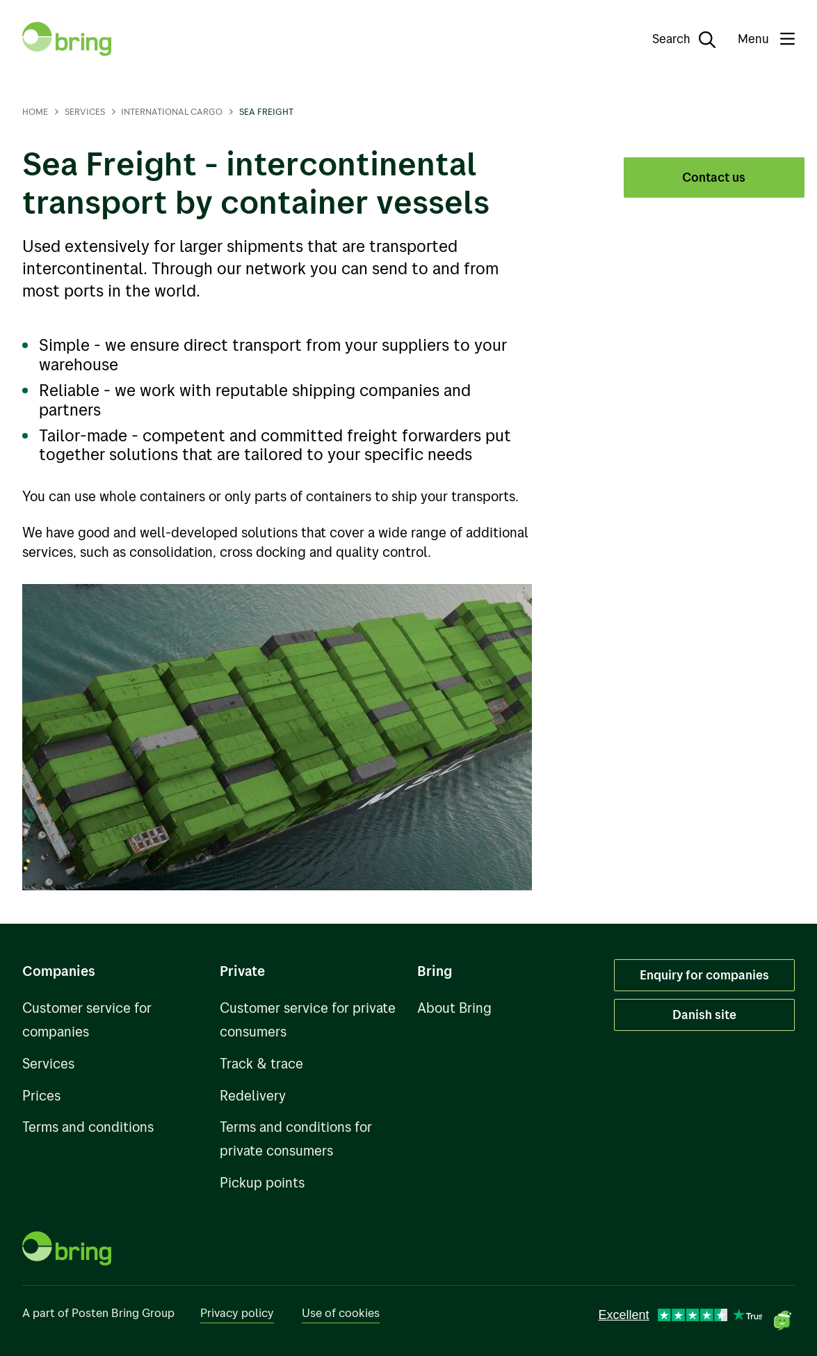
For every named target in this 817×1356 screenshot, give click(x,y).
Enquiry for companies (704, 974)
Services (85, 111)
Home (35, 111)
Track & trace (261, 1063)
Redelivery (253, 1095)
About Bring (454, 1007)
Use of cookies (341, 1312)
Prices (41, 1095)
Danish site (704, 1014)
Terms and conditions (88, 1126)
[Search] (674, 39)
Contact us (713, 177)
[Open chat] (782, 1321)
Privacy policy (237, 1312)
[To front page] (66, 39)
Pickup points (262, 1182)
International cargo (172, 111)
